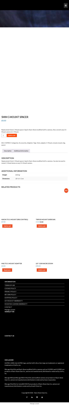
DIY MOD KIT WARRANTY (14, 301)
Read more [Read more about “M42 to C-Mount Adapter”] (7, 270)
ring (64, 143)
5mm (38, 143)
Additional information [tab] (21, 151)
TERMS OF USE (10, 285)
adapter (43, 143)
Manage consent (10, 309)
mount (60, 143)
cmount (55, 143)
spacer (3, 145)
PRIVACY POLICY (10, 291)
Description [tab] (7, 151)
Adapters (30, 143)
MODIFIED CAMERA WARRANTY (16, 304)
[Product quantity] (3, 135)
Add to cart (11, 135)
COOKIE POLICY (10, 288)
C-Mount (49, 143)
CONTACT (8, 307)
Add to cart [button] (7, 226)
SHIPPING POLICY (11, 298)
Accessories (23, 143)
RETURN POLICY (10, 294)
